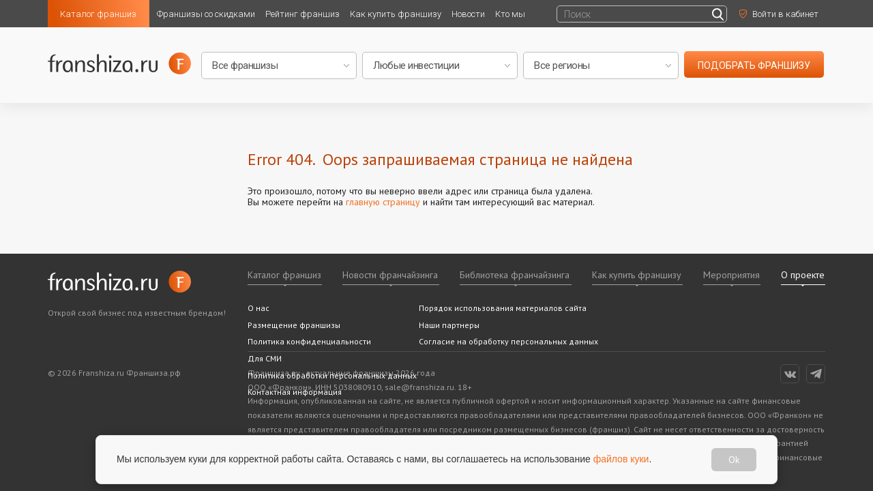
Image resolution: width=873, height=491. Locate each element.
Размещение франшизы (294, 325)
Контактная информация (295, 392)
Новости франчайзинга (390, 275)
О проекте (803, 275)
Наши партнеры (449, 325)
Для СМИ (265, 358)
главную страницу (383, 202)
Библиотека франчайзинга (514, 275)
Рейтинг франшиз (302, 14)
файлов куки (621, 458)
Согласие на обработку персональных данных (508, 341)
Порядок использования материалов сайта (503, 308)
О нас (258, 308)
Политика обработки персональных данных (332, 375)
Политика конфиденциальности (309, 341)
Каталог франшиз (98, 14)
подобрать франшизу (754, 65)
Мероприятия (731, 275)
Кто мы (510, 14)
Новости (468, 14)
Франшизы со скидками (206, 14)
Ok (733, 459)
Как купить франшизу (395, 14)
